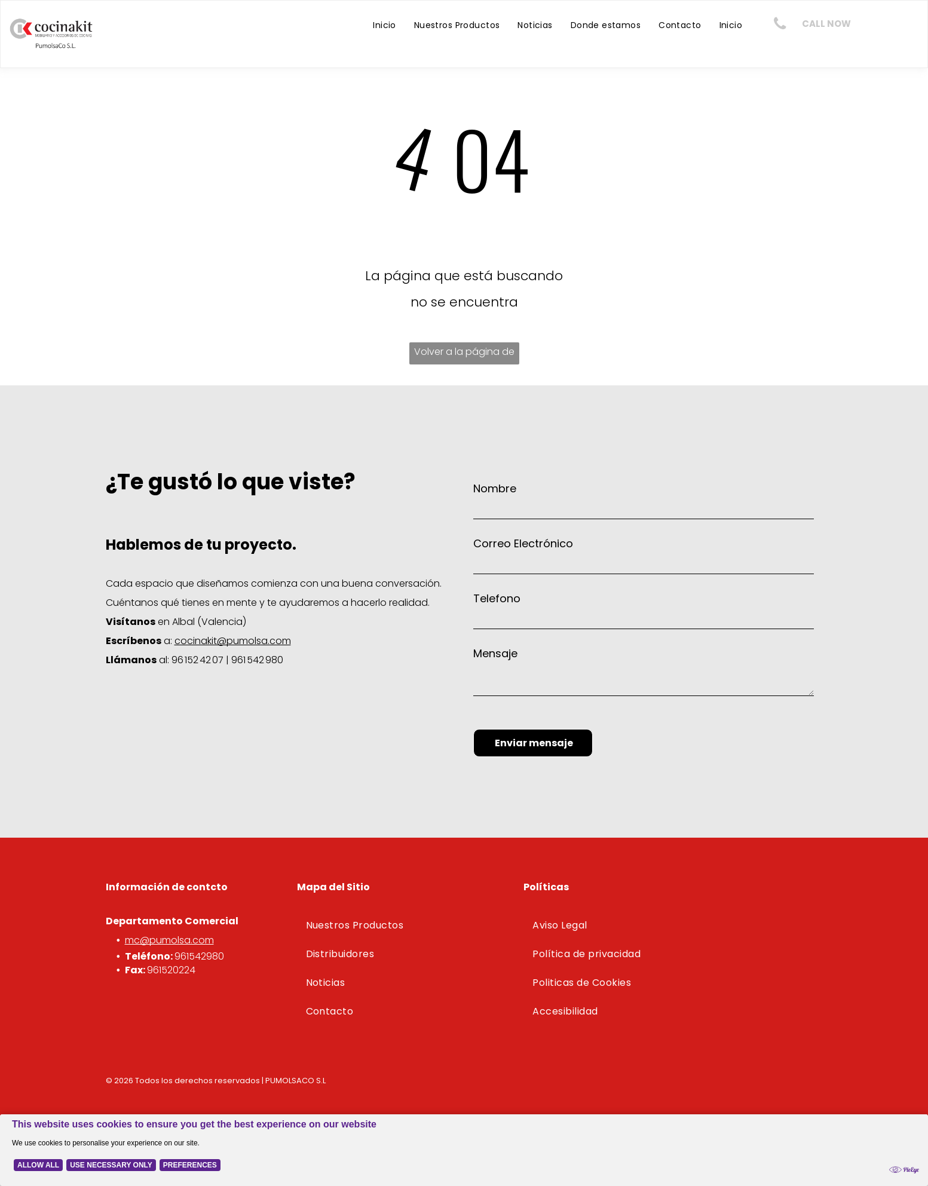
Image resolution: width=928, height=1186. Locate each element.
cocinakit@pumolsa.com (232, 641)
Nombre (494, 488)
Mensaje (495, 653)
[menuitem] (384, 25)
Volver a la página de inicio (464, 354)
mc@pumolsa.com (169, 940)
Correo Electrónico (523, 543)
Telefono (496, 598)
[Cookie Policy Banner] (464, 1143)
